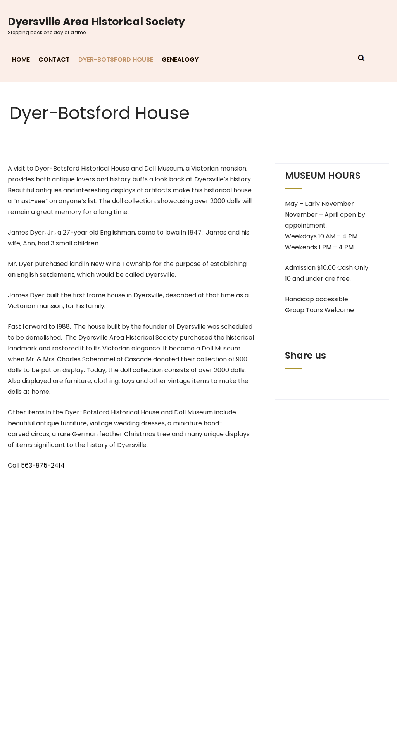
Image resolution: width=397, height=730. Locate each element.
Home (21, 59)
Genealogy (180, 59)
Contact (54, 59)
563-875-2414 (43, 465)
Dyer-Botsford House (115, 59)
